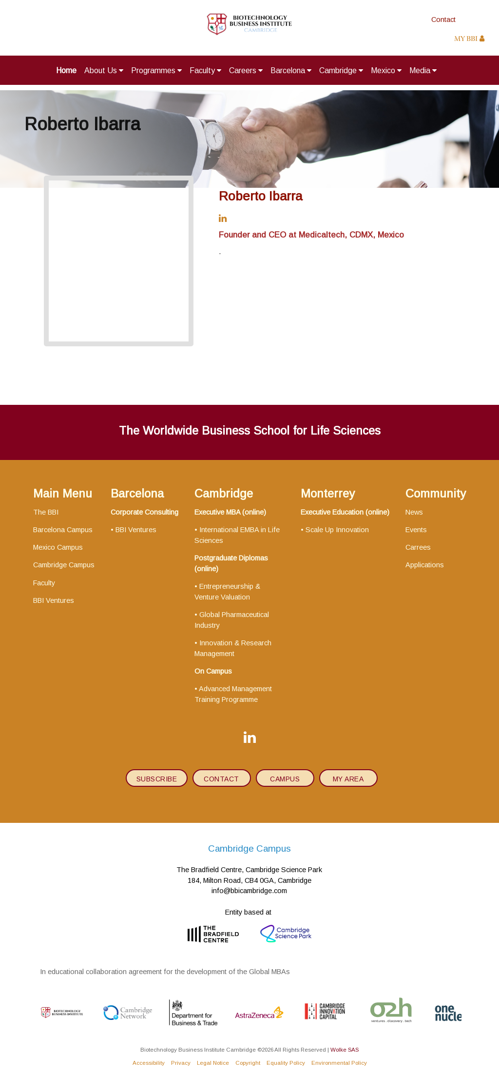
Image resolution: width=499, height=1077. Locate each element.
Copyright (247, 1062)
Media (423, 70)
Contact (443, 19)
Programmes (156, 70)
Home (66, 70)
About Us (103, 70)
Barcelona (290, 70)
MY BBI (469, 39)
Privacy (181, 1062)
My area (348, 779)
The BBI (45, 512)
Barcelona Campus (63, 530)
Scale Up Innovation (337, 530)
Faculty (205, 70)
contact (221, 779)
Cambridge (341, 70)
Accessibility (149, 1062)
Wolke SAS (344, 1049)
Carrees (418, 547)
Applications (424, 565)
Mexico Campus (58, 547)
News (414, 512)
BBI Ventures (53, 600)
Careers (246, 70)
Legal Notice (213, 1062)
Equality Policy (286, 1062)
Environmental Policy (339, 1062)
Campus (285, 779)
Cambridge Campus (64, 565)
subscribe (156, 779)
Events (416, 530)
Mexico (386, 70)
